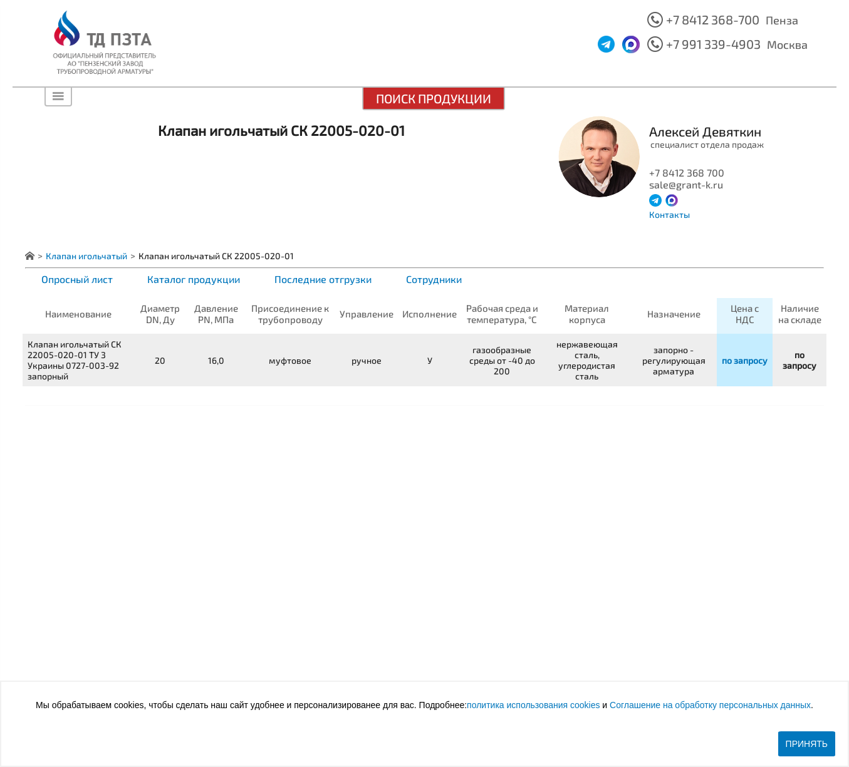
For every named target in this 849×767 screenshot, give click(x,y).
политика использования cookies (533, 705)
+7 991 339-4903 (713, 43)
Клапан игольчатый (86, 255)
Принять (807, 744)
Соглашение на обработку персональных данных (710, 705)
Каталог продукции (193, 279)
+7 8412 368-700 (712, 19)
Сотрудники (434, 279)
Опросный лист (77, 279)
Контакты (669, 214)
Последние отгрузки (323, 279)
